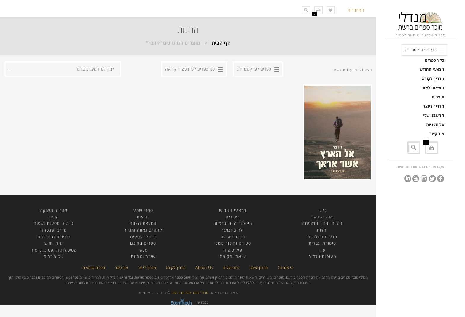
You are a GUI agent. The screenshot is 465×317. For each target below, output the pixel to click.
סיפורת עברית (322, 243)
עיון (322, 250)
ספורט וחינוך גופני (232, 243)
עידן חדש (53, 243)
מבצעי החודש (432, 69)
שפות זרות (54, 256)
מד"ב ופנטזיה (53, 230)
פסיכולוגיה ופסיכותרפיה (54, 250)
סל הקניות (435, 124)
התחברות (356, 10)
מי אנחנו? (286, 267)
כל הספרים (434, 60)
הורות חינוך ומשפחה (322, 223)
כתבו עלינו (231, 267)
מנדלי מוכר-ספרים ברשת (189, 292)
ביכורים (233, 217)
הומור (53, 217)
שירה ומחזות (143, 256)
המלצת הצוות (143, 223)
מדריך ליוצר (433, 106)
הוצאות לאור (433, 87)
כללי (322, 210)
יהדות (322, 230)
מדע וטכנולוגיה (322, 236)
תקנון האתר (258, 267)
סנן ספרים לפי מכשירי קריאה (190, 69)
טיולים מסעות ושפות (54, 223)
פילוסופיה (232, 250)
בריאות (143, 217)
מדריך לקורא (433, 78)
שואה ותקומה (233, 256)
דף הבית (221, 43)
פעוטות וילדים (322, 256)
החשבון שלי (433, 115)
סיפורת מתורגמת (53, 236)
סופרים (438, 97)
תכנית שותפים (93, 267)
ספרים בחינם (143, 243)
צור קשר (436, 133)
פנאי (143, 250)
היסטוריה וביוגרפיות (232, 223)
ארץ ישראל (322, 217)
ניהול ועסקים (143, 236)
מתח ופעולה (233, 236)
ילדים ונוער (233, 230)
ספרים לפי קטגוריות (420, 49)
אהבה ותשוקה (53, 210)
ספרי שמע (143, 210)
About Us (204, 267)
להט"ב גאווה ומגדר (143, 230)
